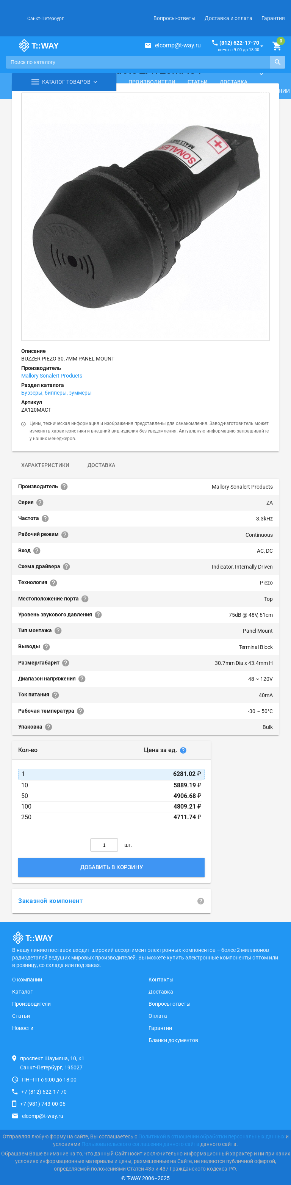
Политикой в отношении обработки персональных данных (211, 1136)
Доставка (233, 82)
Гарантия (273, 18)
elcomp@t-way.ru (178, 45)
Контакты (161, 980)
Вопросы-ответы (174, 18)
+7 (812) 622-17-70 (44, 1092)
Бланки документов (173, 1040)
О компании (27, 980)
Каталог (22, 992)
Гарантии (160, 1028)
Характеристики (45, 465)
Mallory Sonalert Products (51, 376)
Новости (22, 1028)
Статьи (198, 82)
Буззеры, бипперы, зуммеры (56, 393)
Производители (151, 82)
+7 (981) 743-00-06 (43, 1104)
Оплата (158, 1016)
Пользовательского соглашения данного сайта (140, 1144)
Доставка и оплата (228, 18)
